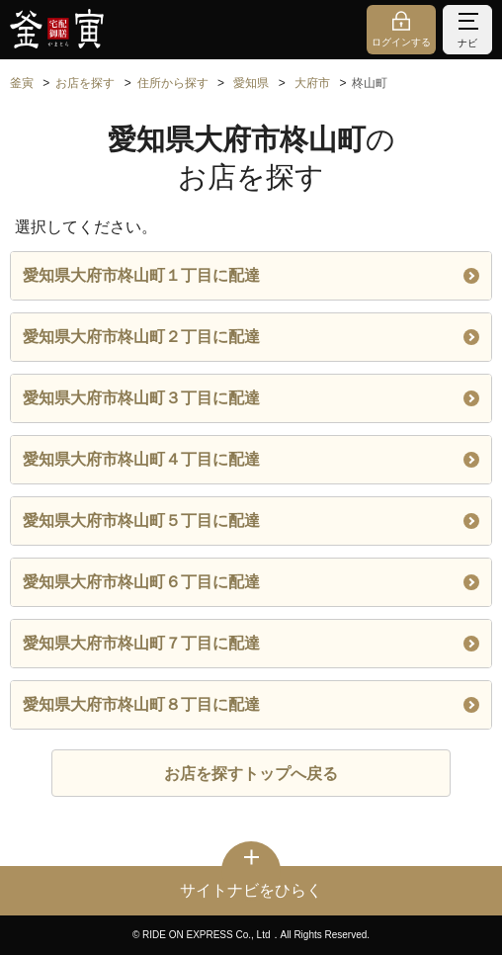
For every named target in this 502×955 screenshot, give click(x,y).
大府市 (312, 83)
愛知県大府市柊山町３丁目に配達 (251, 398)
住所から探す (173, 83)
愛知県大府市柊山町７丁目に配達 (251, 643)
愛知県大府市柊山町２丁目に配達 (251, 336)
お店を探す (85, 83)
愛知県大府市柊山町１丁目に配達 (251, 275)
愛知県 (251, 83)
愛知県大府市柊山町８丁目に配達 (251, 704)
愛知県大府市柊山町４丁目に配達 (251, 459)
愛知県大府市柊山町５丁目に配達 (251, 520)
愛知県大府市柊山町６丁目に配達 (251, 581)
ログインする (401, 42)
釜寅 (22, 83)
